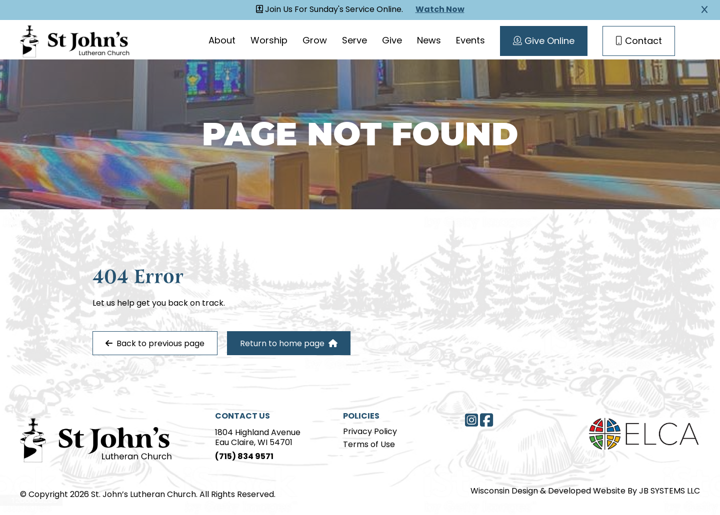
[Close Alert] (705, 9)
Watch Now (440, 10)
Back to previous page (155, 343)
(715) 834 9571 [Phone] (244, 457)
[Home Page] (96, 439)
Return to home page (289, 343)
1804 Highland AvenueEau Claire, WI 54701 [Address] (257, 438)
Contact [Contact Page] (639, 41)
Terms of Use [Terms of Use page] (369, 445)
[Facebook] (486, 420)
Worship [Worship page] (269, 41)
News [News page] (429, 41)
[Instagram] (471, 420)
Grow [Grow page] (314, 41)
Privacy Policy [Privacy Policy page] (370, 432)
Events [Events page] (470, 41)
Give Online (543, 41)
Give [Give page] (392, 41)
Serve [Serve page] (354, 41)
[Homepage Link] (75, 39)
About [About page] (222, 41)
